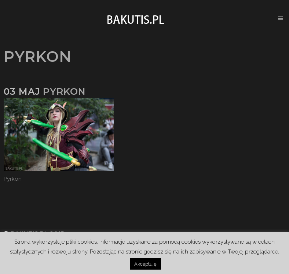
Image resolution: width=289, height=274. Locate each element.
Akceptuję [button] (145, 264)
